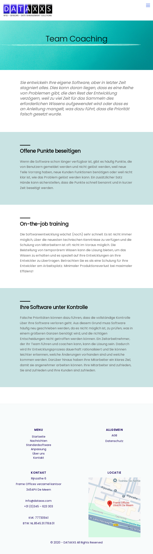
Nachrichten (38, 441)
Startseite (38, 437)
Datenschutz (114, 441)
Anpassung (38, 449)
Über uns (38, 454)
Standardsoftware (38, 445)
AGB (114, 435)
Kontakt (38, 458)
